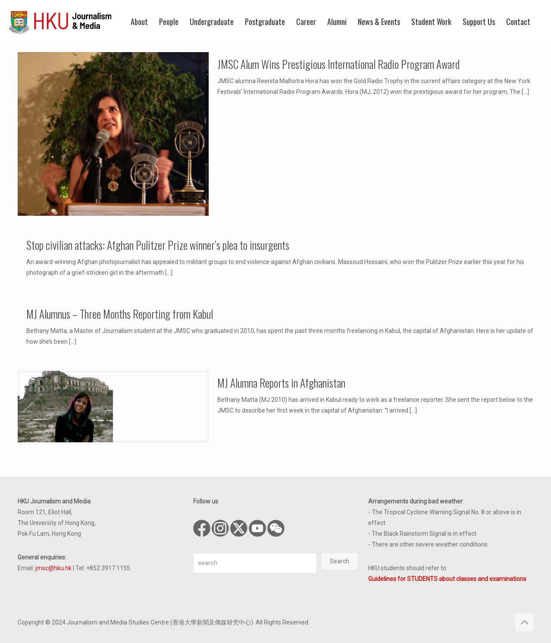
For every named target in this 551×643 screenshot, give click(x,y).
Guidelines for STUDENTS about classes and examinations (447, 578)
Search (339, 561)
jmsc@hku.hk (53, 568)
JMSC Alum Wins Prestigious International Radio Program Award (338, 64)
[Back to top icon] (524, 622)
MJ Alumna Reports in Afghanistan (281, 383)
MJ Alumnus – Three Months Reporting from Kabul (119, 314)
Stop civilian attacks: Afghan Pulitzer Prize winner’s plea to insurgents (157, 245)
